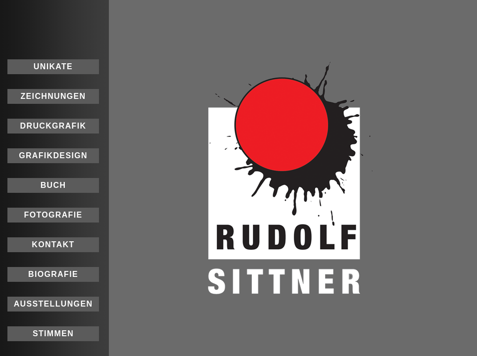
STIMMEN (53, 333)
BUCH (53, 185)
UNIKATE (53, 66)
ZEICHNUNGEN (53, 96)
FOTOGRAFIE (53, 215)
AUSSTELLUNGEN (53, 304)
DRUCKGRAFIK (53, 126)
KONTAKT (53, 244)
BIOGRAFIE (53, 274)
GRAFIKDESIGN (53, 155)
